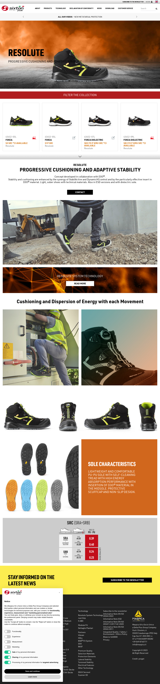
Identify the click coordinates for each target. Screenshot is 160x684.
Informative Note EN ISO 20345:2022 (113, 615)
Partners (82, 632)
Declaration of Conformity (81, 8)
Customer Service (125, 8)
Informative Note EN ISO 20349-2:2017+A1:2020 (113, 622)
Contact (80, 192)
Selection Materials (86, 653)
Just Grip (82, 618)
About (37, 8)
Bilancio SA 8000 (110, 637)
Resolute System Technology (90, 615)
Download (109, 8)
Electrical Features (86, 665)
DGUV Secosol (84, 672)
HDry (80, 638)
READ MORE (80, 283)
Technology (61, 8)
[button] (23, 17)
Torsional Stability (85, 662)
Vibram (81, 635)
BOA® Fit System (85, 641)
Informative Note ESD (112, 619)
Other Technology (85, 668)
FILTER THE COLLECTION (80, 95)
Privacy (106, 639)
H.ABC (81, 621)
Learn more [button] (32, 677)
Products (48, 8)
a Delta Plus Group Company (144, 627)
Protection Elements (87, 656)
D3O (80, 643)
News (99, 8)
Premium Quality (85, 650)
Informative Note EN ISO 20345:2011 (113, 628)
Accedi (149, 2)
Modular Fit (83, 625)
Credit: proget (138, 658)
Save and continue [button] (32, 671)
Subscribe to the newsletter (133, 2)
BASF (80, 646)
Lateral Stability (85, 659)
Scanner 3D (83, 675)
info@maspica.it (139, 644)
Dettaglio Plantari (85, 628)
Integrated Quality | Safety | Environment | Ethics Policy (115, 633)
